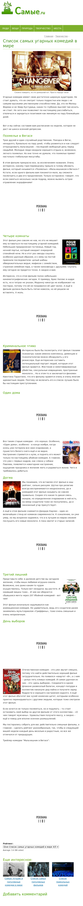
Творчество (43, 28)
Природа (27, 28)
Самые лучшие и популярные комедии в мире (14, 881)
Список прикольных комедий (63, 881)
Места (57, 28)
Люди (5, 28)
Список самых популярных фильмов (38, 881)
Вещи (15, 28)
